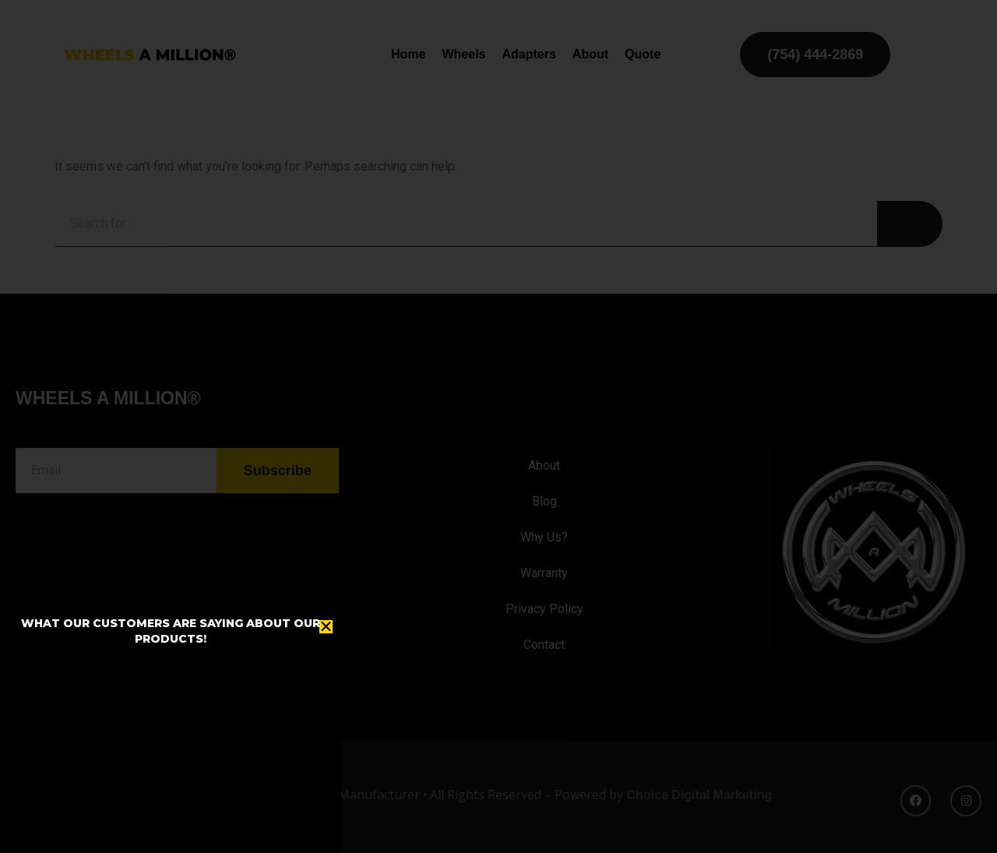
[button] (326, 626)
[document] (498, 426)
